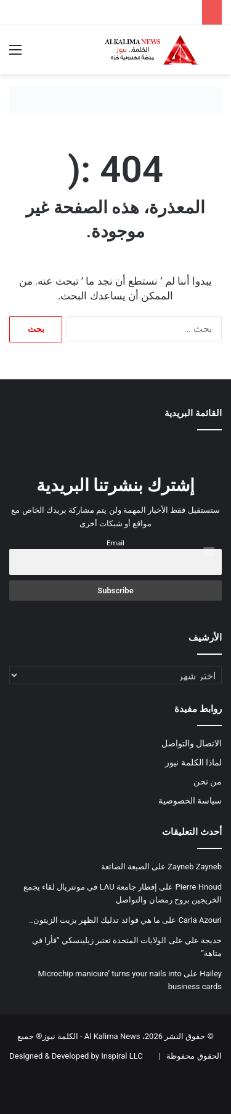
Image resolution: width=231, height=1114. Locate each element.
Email (115, 543)
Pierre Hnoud (199, 886)
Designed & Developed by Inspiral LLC (75, 1056)
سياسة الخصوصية (190, 800)
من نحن (207, 781)
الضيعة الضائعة (125, 866)
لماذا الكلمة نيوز (193, 762)
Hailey (211, 973)
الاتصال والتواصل (191, 743)
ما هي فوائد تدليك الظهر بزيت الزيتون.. (94, 920)
